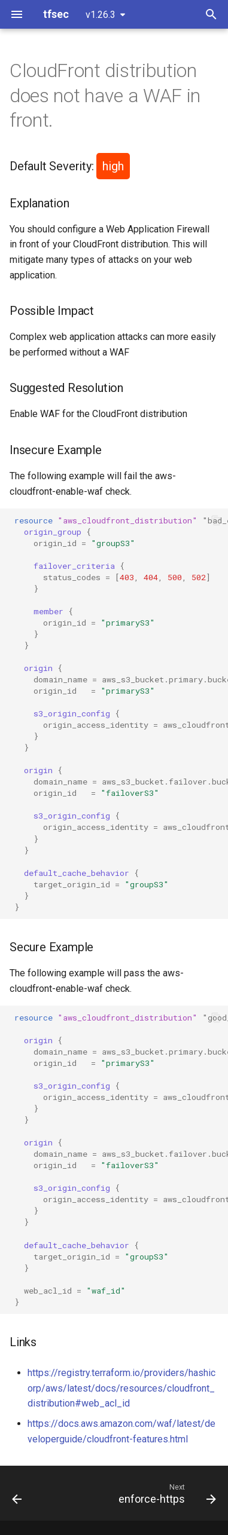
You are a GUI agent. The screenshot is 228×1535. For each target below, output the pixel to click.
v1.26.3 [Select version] (100, 14)
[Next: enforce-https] (166, 1493)
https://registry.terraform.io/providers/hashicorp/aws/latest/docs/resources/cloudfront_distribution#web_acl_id (121, 1388)
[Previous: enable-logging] (17, 1493)
